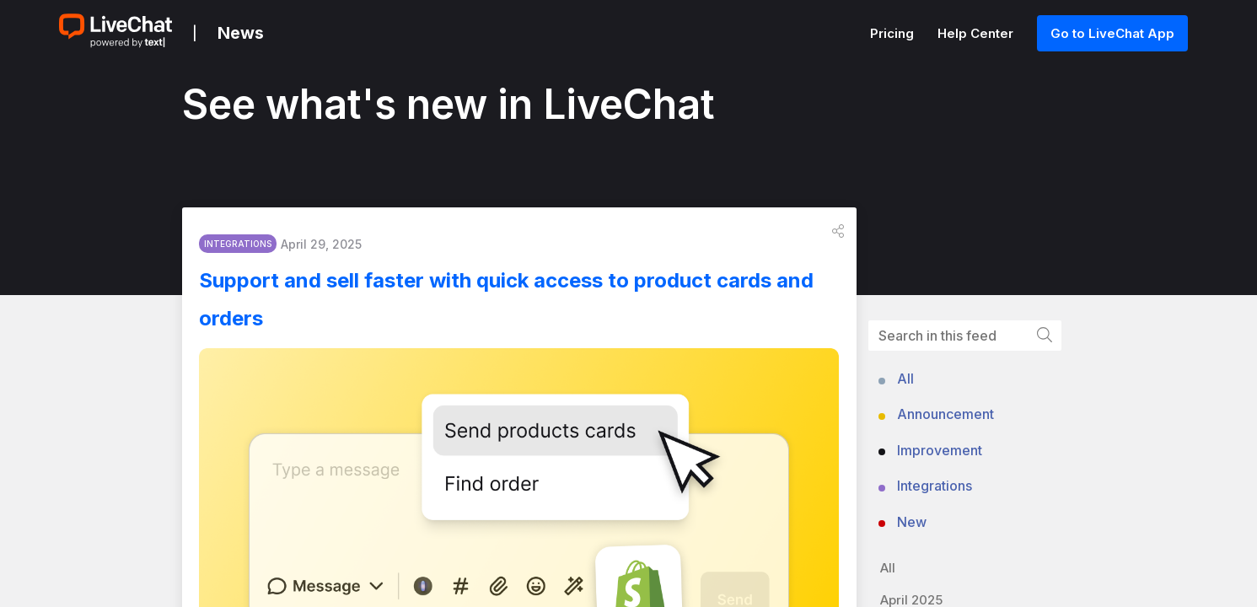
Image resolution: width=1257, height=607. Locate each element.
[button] (838, 237)
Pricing (893, 33)
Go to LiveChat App (1112, 33)
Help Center (977, 33)
